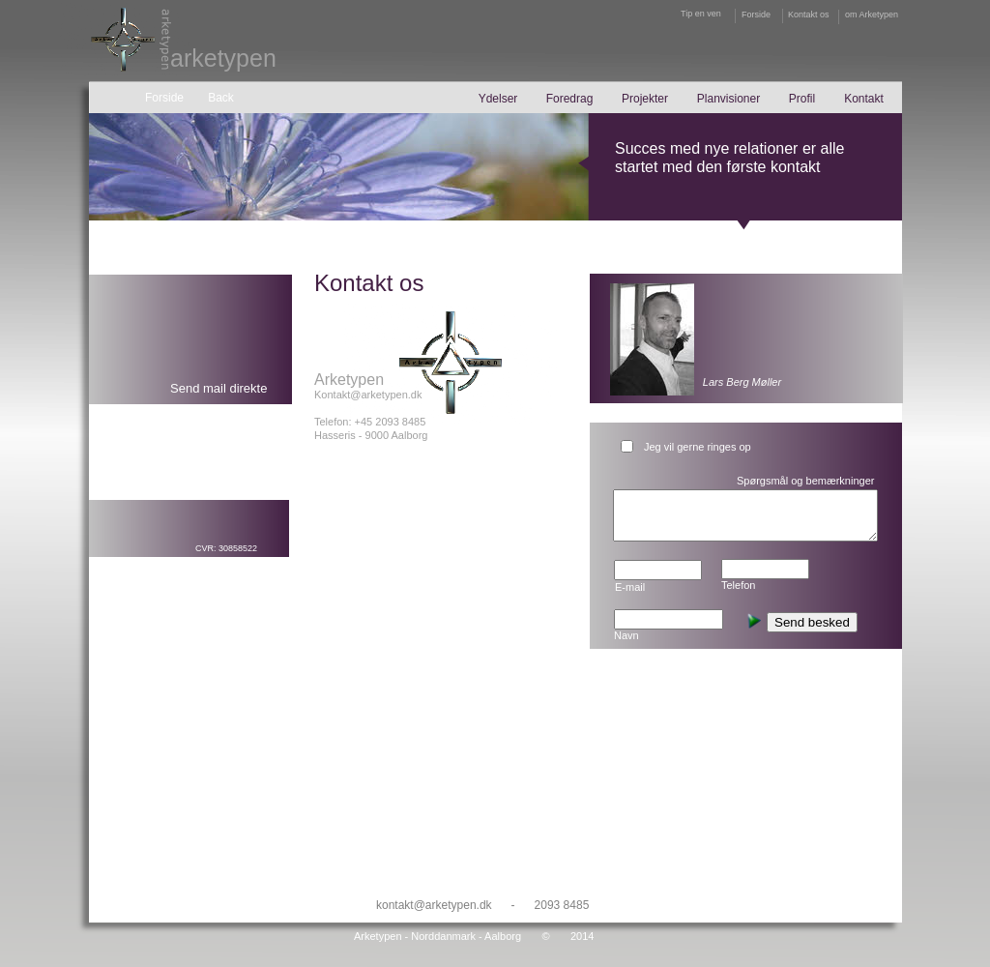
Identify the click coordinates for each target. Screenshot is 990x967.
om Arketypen (871, 14)
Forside (756, 14)
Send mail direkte (218, 388)
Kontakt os (809, 14)
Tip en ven (701, 13)
